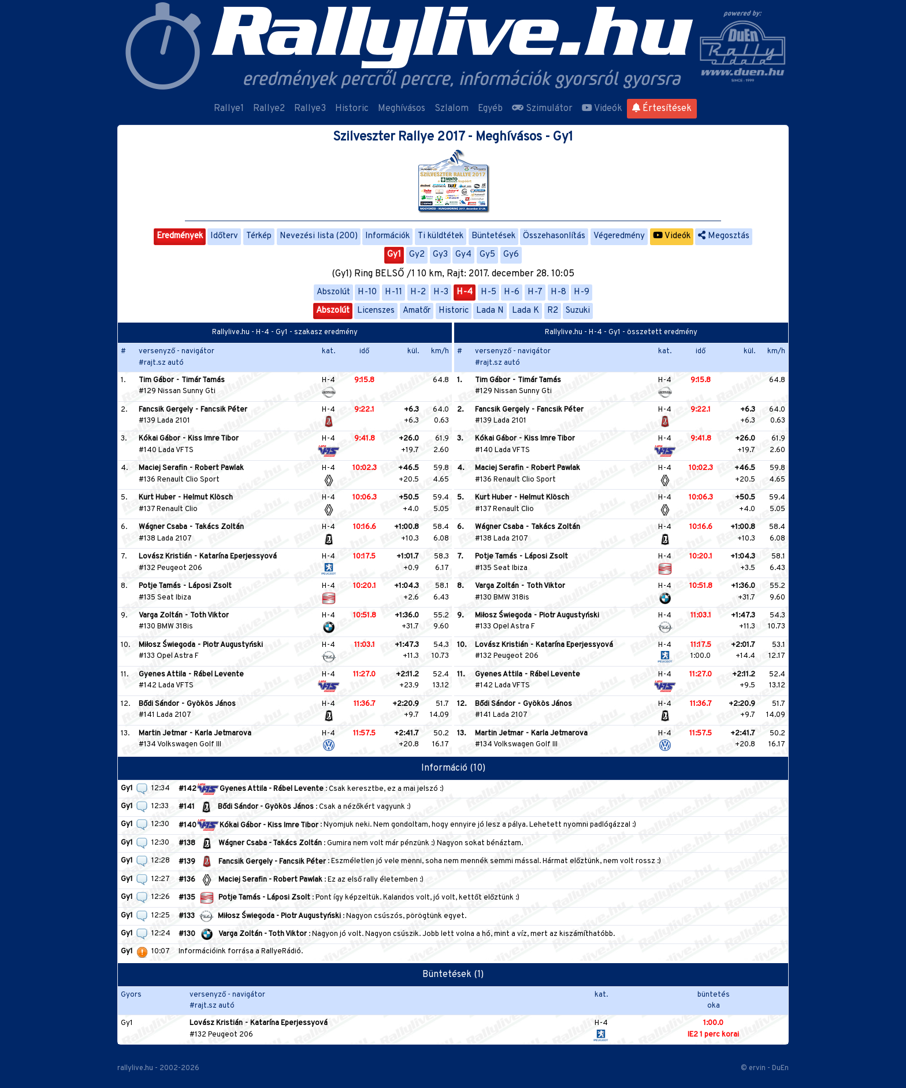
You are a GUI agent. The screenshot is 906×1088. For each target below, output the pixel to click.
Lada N (490, 310)
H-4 (464, 292)
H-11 (393, 292)
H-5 (488, 292)
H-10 (367, 292)
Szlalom (452, 108)
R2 (552, 310)
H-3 (440, 292)
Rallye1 (229, 108)
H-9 (581, 292)
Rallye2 (269, 108)
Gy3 (440, 254)
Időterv (224, 236)
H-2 (418, 292)
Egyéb (490, 108)
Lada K (525, 310)
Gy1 (394, 254)
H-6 (511, 292)
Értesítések (662, 108)
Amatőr (416, 310)
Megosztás (723, 236)
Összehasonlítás (554, 236)
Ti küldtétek (440, 236)
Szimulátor (542, 108)
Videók (602, 108)
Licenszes (376, 310)
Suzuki (578, 310)
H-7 (535, 292)
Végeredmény (619, 236)
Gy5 (487, 254)
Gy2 (417, 254)
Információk (387, 236)
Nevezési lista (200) (319, 236)
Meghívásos (401, 108)
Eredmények (180, 236)
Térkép (259, 236)
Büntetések (493, 236)
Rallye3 (310, 108)
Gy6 (511, 254)
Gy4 (463, 254)
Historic (352, 108)
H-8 (558, 292)
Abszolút (333, 292)
